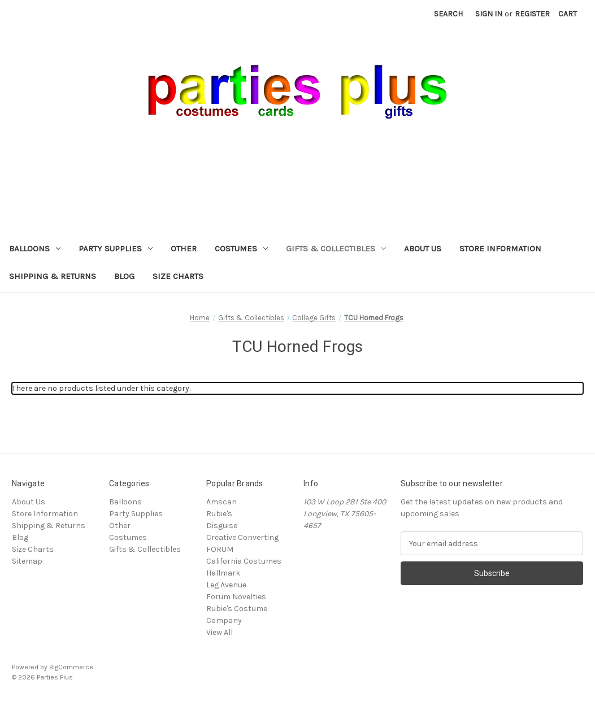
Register (532, 14)
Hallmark (223, 573)
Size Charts (178, 276)
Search (448, 14)
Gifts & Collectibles (336, 248)
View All (219, 632)
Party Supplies (116, 248)
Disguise (221, 525)
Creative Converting (242, 537)
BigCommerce (71, 667)
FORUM (219, 549)
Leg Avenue (226, 585)
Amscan (221, 502)
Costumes (241, 248)
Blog (124, 276)
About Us (422, 248)
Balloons (34, 248)
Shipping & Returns (52, 276)
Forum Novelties (236, 597)
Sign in (488, 14)
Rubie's (219, 513)
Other (184, 248)
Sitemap (27, 561)
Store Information (500, 248)
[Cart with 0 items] (567, 14)
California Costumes (243, 561)
